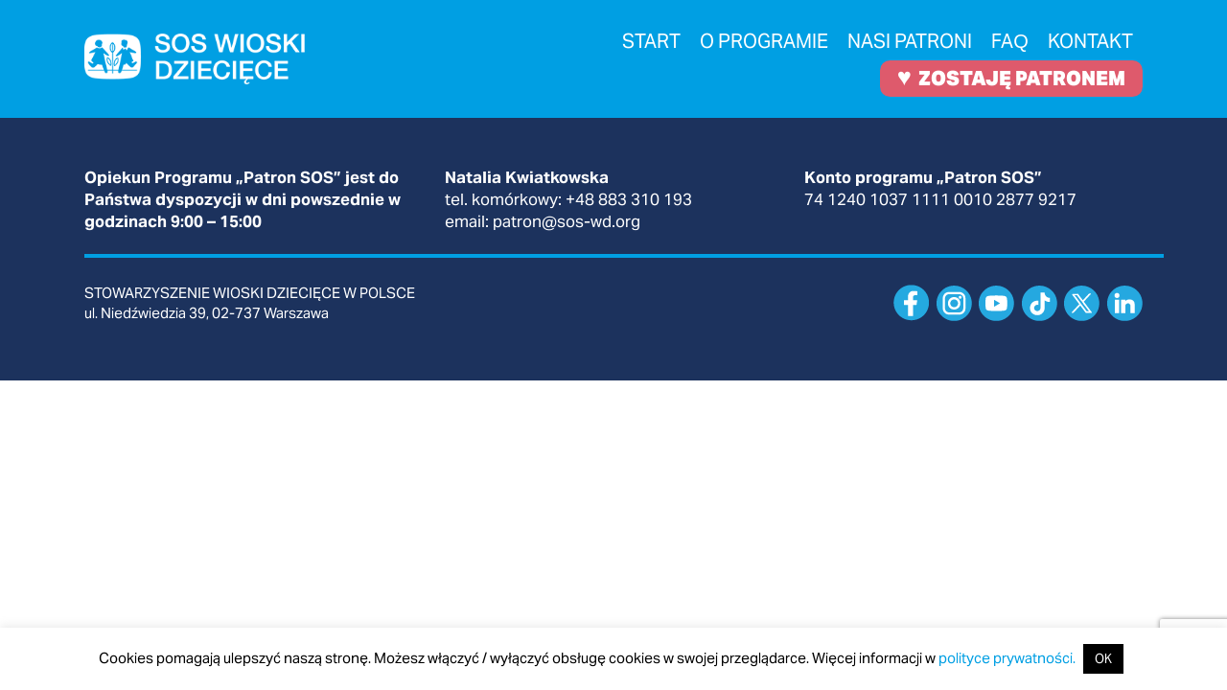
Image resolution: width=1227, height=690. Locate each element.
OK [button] (1103, 659)
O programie (764, 41)
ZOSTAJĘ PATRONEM (1011, 76)
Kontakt (1090, 41)
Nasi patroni (909, 41)
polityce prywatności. (1007, 658)
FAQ (1010, 41)
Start (651, 41)
